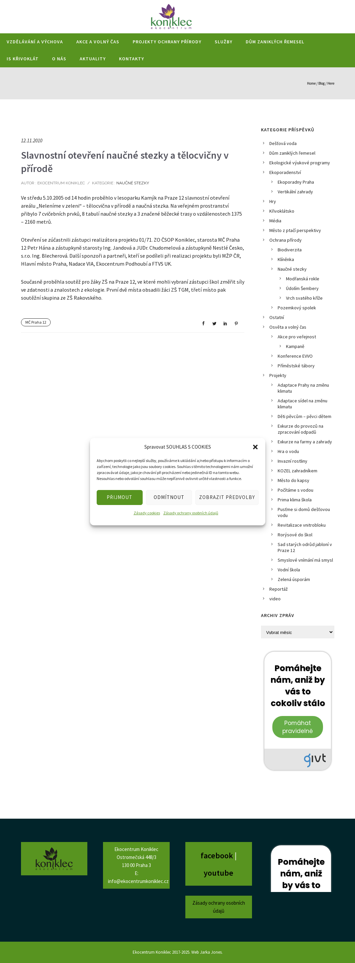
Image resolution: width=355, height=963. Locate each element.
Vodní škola (289, 570)
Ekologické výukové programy (299, 163)
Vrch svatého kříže (304, 298)
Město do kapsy (293, 480)
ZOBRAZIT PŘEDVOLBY (227, 497)
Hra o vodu (288, 451)
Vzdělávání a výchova (35, 42)
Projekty (277, 375)
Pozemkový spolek (297, 308)
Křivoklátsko (281, 211)
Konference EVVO (295, 356)
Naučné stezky (132, 183)
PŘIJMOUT (119, 497)
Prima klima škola (295, 500)
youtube (218, 873)
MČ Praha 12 (35, 322)
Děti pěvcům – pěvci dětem (304, 416)
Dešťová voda (283, 143)
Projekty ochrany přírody (167, 42)
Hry (272, 201)
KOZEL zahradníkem (297, 471)
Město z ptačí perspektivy (295, 230)
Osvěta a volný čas (287, 327)
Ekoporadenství (285, 172)
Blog (321, 83)
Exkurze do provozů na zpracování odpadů (300, 429)
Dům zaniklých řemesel (275, 42)
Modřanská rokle (302, 279)
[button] (255, 447)
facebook (218, 855)
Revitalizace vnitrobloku (302, 525)
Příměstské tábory (296, 366)
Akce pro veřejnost (297, 337)
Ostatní (276, 317)
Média (275, 221)
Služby (223, 42)
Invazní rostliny (292, 461)
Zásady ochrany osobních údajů (190, 512)
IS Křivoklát (23, 59)
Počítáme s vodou (295, 490)
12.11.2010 (31, 140)
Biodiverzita (290, 250)
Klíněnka (286, 259)
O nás (59, 59)
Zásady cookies (147, 512)
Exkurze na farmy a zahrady (305, 442)
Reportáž (278, 589)
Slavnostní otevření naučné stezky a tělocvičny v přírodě (125, 162)
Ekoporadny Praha (296, 182)
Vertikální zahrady (295, 192)
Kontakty (131, 59)
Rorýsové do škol (295, 535)
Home (311, 83)
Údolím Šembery (302, 288)
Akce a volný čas (97, 42)
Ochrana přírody (285, 240)
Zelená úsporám (294, 579)
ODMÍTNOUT (169, 497)
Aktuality (93, 59)
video (275, 599)
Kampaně (295, 346)
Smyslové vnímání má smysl (305, 560)
